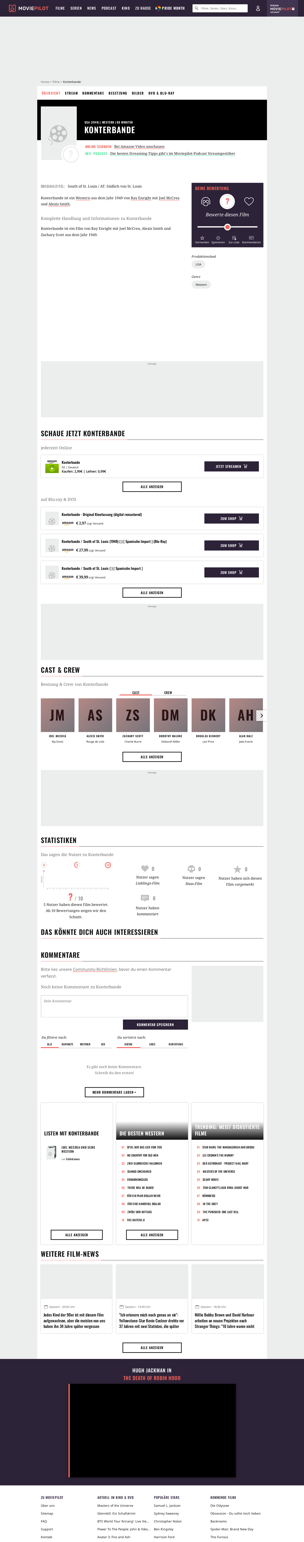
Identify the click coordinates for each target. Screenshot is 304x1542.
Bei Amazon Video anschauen (139, 146)
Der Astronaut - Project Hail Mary (226, 1163)
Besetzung (118, 93)
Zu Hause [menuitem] (143, 8)
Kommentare (93, 93)
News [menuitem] (91, 8)
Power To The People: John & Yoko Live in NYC (123, 1529)
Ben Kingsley (163, 1529)
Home (45, 82)
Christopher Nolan (168, 1521)
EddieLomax (73, 1159)
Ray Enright (141, 197)
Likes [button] (152, 1044)
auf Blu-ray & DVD (58, 499)
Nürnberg (208, 1195)
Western (201, 285)
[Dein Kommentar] (114, 1006)
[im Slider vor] (261, 715)
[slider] (227, 227)
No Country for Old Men (142, 1155)
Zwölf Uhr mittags (139, 1212)
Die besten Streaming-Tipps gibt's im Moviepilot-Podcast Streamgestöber (172, 153)
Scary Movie (211, 1179)
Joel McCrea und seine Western (78, 1149)
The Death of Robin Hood (151, 1378)
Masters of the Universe (219, 1171)
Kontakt (46, 1537)
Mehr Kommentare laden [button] (114, 1092)
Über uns (48, 1505)
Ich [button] (103, 1044)
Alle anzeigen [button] (152, 486)
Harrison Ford (164, 1537)
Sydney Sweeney (166, 1513)
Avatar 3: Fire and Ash (113, 1537)
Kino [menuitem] (126, 8)
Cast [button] (136, 692)
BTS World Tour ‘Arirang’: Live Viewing (123, 1521)
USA (198, 264)
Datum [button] (128, 1044)
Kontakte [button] (67, 1044)
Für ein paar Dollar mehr (143, 1195)
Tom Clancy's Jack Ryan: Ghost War (226, 1187)
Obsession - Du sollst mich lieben (235, 1513)
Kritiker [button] (85, 1044)
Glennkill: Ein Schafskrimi (116, 1513)
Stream (71, 93)
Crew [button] (168, 692)
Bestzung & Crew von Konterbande (74, 684)
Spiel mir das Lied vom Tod (144, 1147)
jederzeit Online (56, 447)
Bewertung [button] (176, 1044)
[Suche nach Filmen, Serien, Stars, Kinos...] (220, 8)
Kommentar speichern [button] (155, 1024)
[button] (202, 239)
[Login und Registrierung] (258, 8)
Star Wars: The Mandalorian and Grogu (228, 1147)
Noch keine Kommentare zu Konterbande (81, 986)
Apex (205, 1220)
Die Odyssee (219, 1505)
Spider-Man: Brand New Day (231, 1529)
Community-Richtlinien (95, 969)
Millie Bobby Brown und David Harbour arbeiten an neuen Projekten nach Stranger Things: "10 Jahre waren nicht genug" (224, 1320)
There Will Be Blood (140, 1187)
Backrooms (218, 1521)
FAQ (44, 1521)
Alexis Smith (59, 203)
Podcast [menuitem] (109, 8)
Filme (56, 82)
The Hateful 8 (136, 1220)
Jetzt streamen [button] (231, 466)
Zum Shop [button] (231, 518)
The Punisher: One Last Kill (220, 1212)
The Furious (219, 1537)
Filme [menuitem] (60, 8)
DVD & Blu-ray (162, 93)
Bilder (138, 93)
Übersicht (51, 93)
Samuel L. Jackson (167, 1505)
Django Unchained (139, 1171)
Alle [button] (49, 1044)
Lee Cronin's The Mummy (218, 1155)
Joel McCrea (169, 197)
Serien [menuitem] (76, 8)
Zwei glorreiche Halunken (144, 1163)
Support (47, 1529)
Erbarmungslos (137, 1179)
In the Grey (210, 1203)
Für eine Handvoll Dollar (144, 1203)
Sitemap (47, 1513)
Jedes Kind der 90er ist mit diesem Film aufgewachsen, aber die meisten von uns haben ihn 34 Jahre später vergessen (74, 1320)
